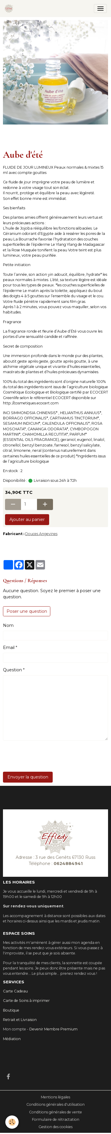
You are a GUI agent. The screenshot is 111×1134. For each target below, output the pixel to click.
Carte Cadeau (15, 991)
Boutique (11, 1010)
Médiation (12, 1039)
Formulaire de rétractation (55, 1119)
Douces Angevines (41, 534)
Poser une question (27, 611)
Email (9, 647)
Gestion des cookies (55, 1127)
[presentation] (48, 756)
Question (12, 670)
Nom (8, 625)
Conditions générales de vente (55, 1112)
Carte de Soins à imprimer (26, 1000)
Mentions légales (55, 1097)
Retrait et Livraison (20, 1019)
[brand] (10, 8)
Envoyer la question (27, 777)
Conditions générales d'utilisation (55, 1104)
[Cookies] (12, 1122)
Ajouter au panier (27, 519)
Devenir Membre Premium (53, 1029)
